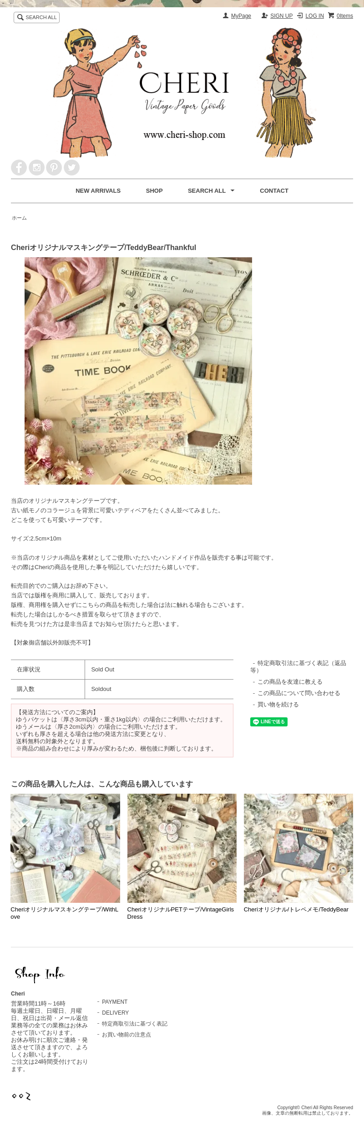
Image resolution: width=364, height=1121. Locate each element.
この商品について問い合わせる (299, 693)
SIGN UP (281, 16)
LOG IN (314, 16)
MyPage (241, 16)
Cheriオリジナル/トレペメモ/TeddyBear (296, 909)
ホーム (19, 217)
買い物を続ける (278, 704)
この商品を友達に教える (290, 681)
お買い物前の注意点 (126, 1034)
